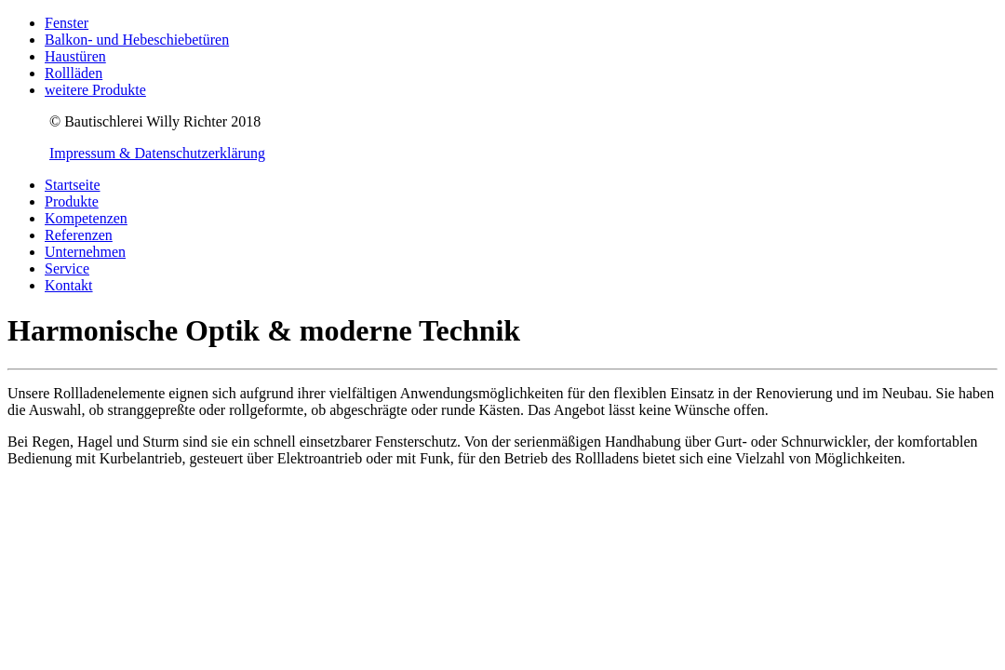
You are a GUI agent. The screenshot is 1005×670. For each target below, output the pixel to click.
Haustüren (75, 56)
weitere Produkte (95, 90)
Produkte (72, 201)
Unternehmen (85, 252)
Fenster (66, 23)
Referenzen (79, 235)
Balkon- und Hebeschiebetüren (137, 39)
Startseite (72, 185)
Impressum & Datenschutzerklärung (157, 153)
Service (67, 268)
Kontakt (69, 285)
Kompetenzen (86, 218)
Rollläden (73, 73)
